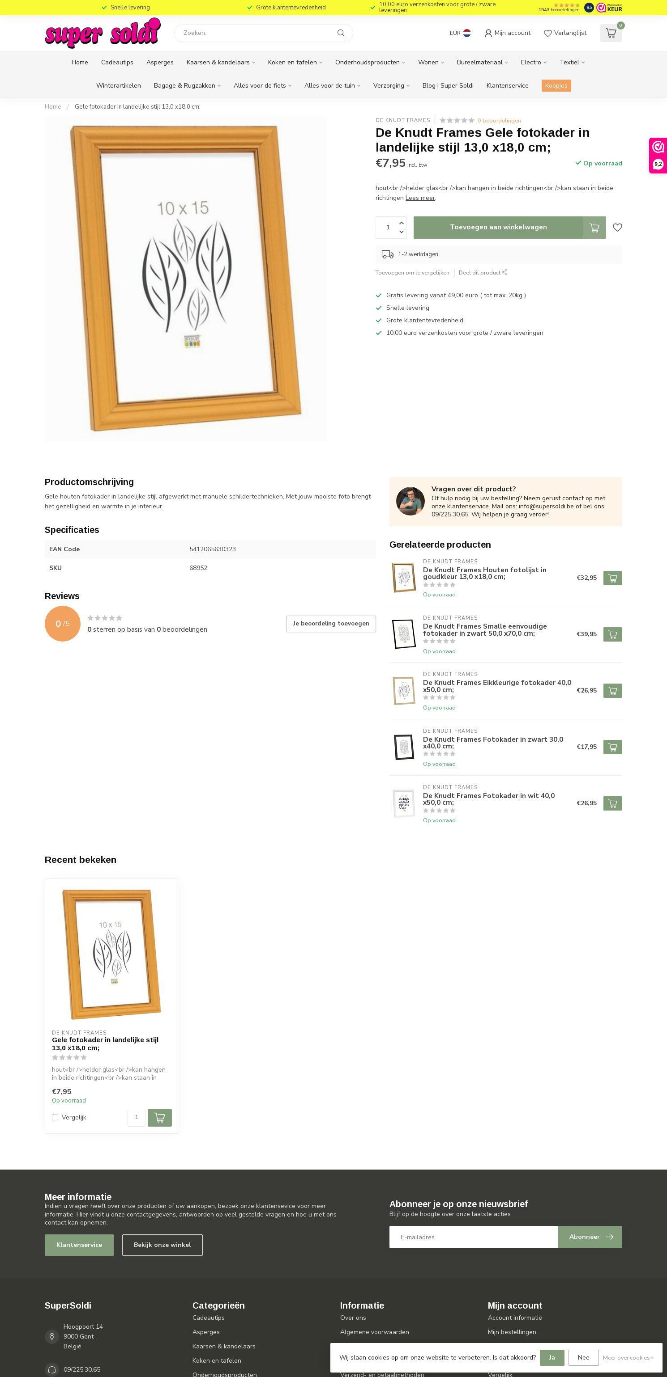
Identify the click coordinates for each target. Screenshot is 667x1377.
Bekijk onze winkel (162, 1245)
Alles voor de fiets (260, 85)
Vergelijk (74, 1117)
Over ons (353, 1318)
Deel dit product (483, 272)
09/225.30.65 (82, 1369)
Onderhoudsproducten (367, 62)
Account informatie (515, 1318)
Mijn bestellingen (512, 1332)
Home (80, 62)
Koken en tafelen (292, 62)
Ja (552, 1357)
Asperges (160, 62)
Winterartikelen (118, 85)
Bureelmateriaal (480, 62)
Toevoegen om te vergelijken (412, 272)
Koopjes (556, 85)
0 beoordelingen (499, 120)
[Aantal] (136, 1118)
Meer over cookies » (628, 1357)
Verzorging (388, 85)
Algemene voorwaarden (374, 1332)
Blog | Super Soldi (448, 85)
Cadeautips (117, 62)
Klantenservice (508, 85)
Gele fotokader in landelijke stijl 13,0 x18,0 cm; (138, 107)
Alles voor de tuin (329, 85)
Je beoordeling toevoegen (331, 624)
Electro (531, 62)
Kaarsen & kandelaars (218, 62)
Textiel (569, 62)
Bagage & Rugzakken (184, 85)
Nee (584, 1357)
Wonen (428, 62)
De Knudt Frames (403, 120)
